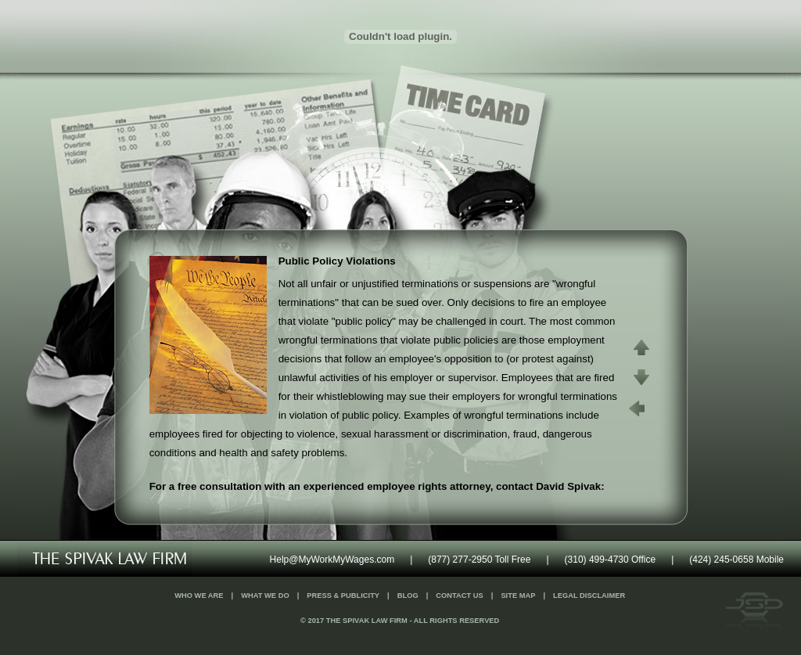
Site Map (518, 595)
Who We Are (198, 595)
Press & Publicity (343, 595)
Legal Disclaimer (589, 595)
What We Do (265, 595)
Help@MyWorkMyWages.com (332, 559)
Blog (407, 595)
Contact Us (459, 595)
